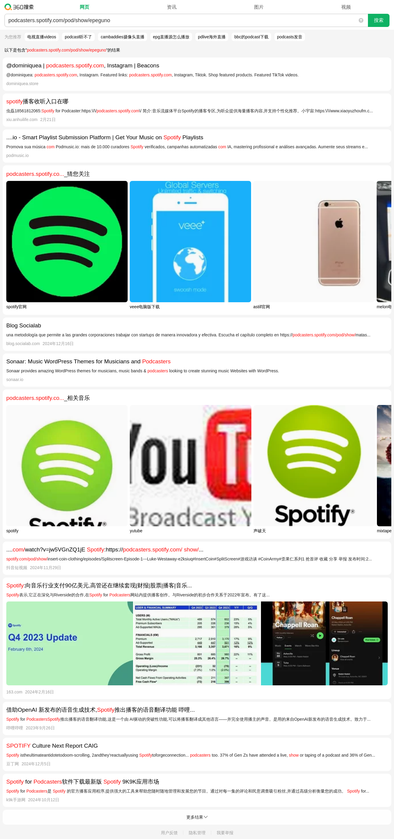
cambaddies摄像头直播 (122, 36)
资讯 (171, 7)
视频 (346, 7)
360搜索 (20, 7)
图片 (259, 7)
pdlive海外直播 (212, 36)
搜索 (379, 20)
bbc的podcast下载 (251, 36)
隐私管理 (197, 832)
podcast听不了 (78, 36)
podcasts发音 (289, 36)
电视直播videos (41, 36)
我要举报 (225, 832)
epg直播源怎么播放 (171, 36)
